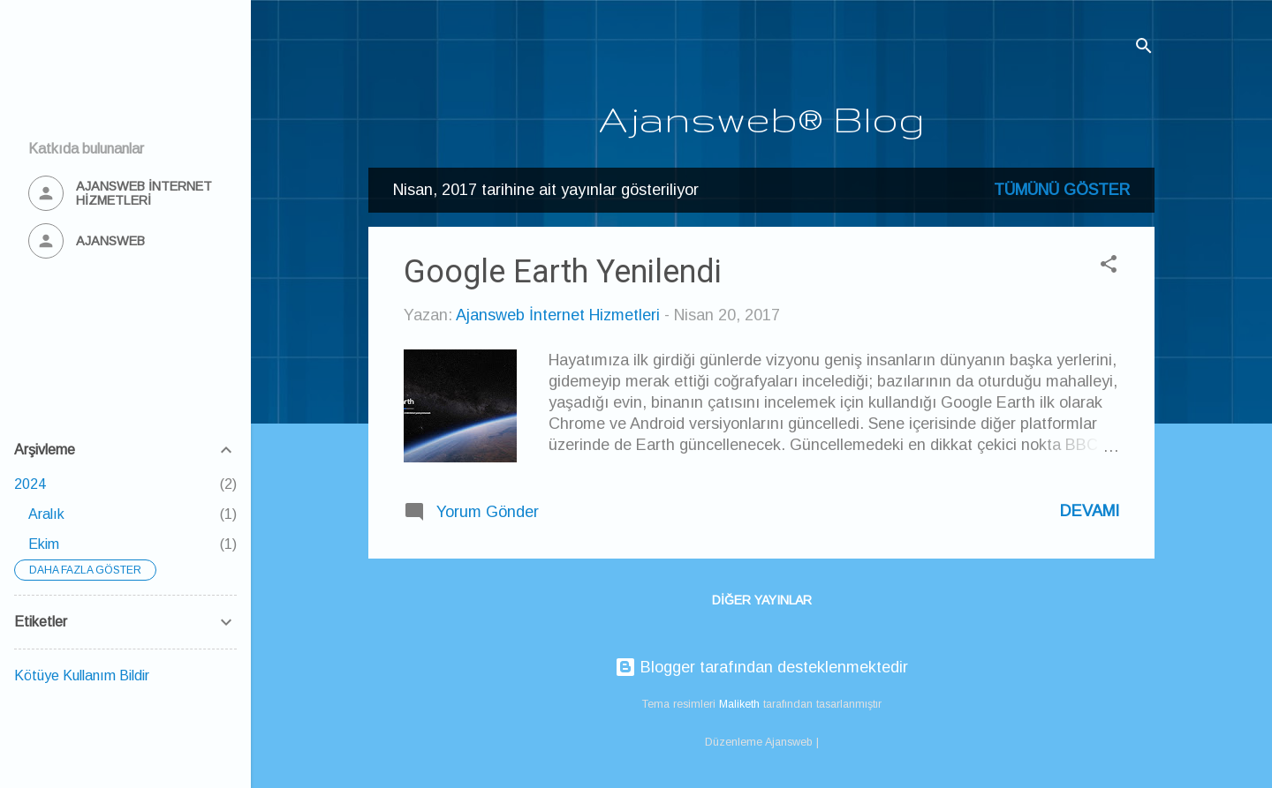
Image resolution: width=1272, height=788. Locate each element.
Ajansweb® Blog (762, 118)
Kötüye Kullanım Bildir (81, 675)
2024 (30, 484)
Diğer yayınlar (762, 600)
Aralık (46, 514)
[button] (1108, 266)
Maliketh (739, 704)
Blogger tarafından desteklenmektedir (761, 667)
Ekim (43, 544)
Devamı (1089, 511)
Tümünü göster (1062, 190)
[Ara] (1144, 48)
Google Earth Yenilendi (563, 271)
